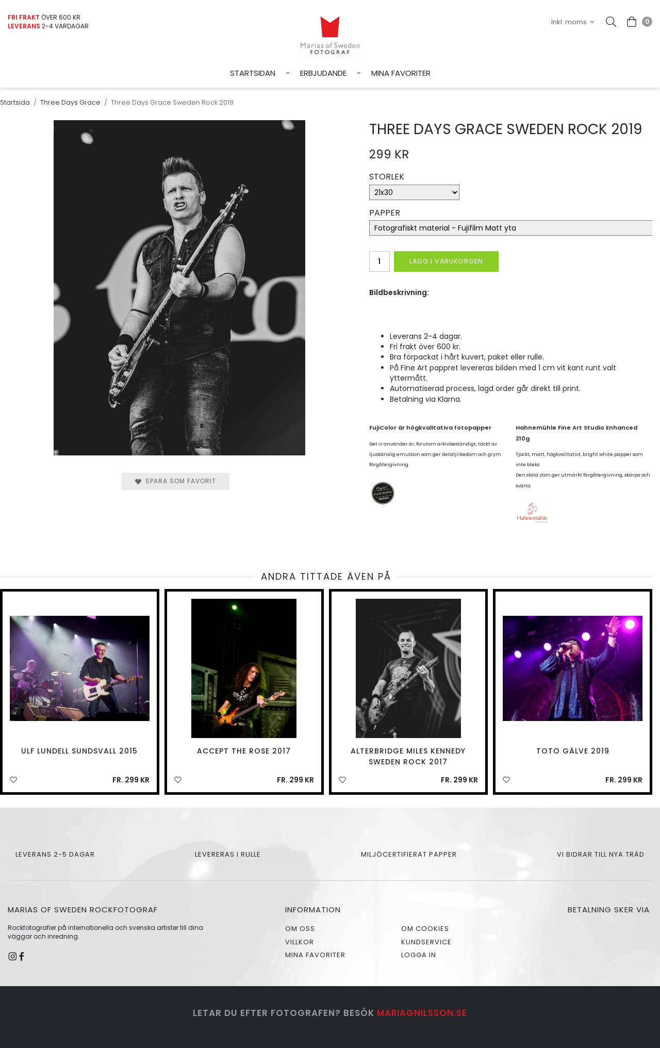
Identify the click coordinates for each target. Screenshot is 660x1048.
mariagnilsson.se (422, 1013)
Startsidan (252, 73)
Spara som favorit (175, 481)
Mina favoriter (401, 73)
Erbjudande (323, 73)
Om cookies (425, 929)
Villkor (299, 942)
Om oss (300, 929)
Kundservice (426, 942)
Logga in (418, 955)
